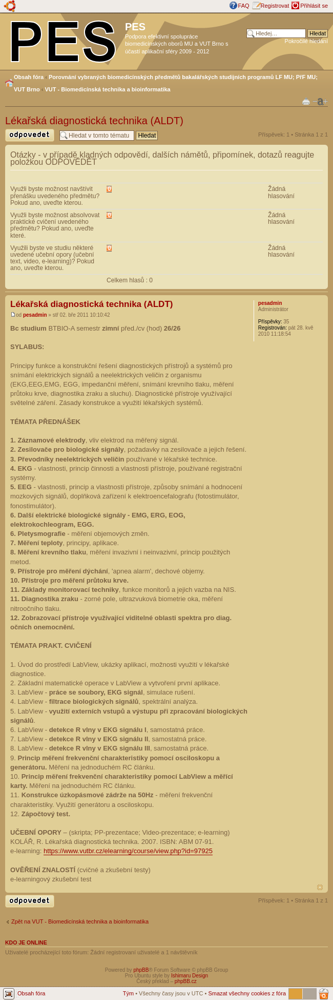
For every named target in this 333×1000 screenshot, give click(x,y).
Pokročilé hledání (306, 41)
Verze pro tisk (306, 101)
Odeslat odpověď (29, 135)
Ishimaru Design (189, 975)
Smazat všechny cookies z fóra (247, 993)
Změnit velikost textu (320, 101)
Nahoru (320, 887)
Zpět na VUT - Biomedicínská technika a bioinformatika (80, 921)
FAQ (243, 6)
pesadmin (35, 315)
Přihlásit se (314, 6)
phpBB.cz (186, 981)
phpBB (141, 970)
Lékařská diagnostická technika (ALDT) (94, 120)
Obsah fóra (29, 77)
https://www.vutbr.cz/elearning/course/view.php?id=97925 (128, 851)
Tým (128, 993)
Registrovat (275, 6)
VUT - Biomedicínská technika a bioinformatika (108, 89)
